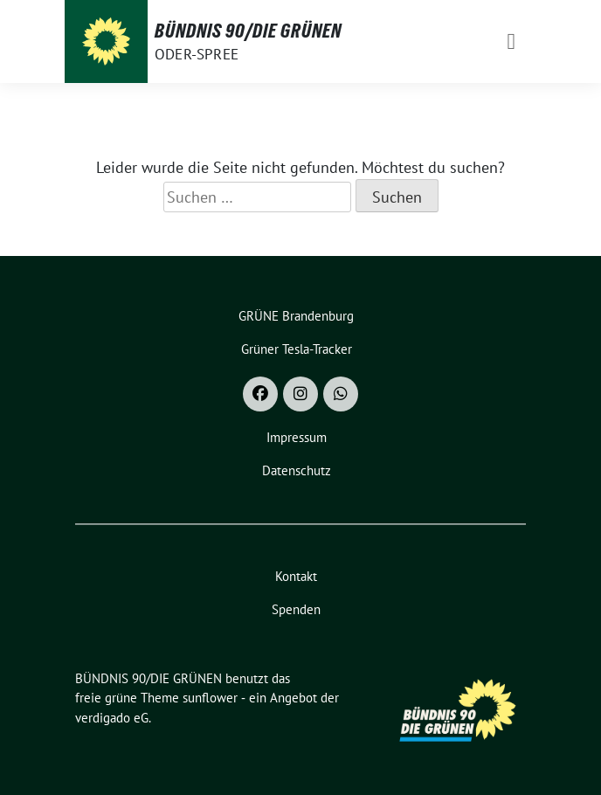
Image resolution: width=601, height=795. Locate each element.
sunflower (210, 697)
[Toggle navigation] (511, 41)
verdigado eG (112, 717)
